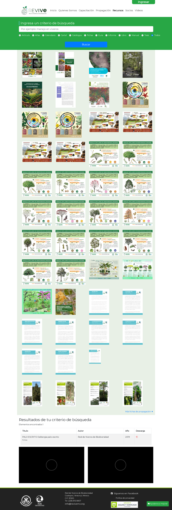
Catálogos (77, 35)
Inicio (53, 10)
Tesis (146, 35)
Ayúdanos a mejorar (158, 504)
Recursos (118, 10)
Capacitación (86, 10)
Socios (129, 10)
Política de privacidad (125, 498)
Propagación (103, 10)
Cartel (64, 35)
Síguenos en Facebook (124, 493)
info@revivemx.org (75, 503)
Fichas (90, 35)
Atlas (37, 35)
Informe (112, 35)
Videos (139, 10)
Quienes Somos (67, 10)
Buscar (86, 44)
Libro (124, 35)
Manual (135, 35)
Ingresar (143, 2)
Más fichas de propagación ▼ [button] (139, 411)
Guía (100, 35)
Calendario (50, 35)
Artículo (26, 35)
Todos (157, 35)
